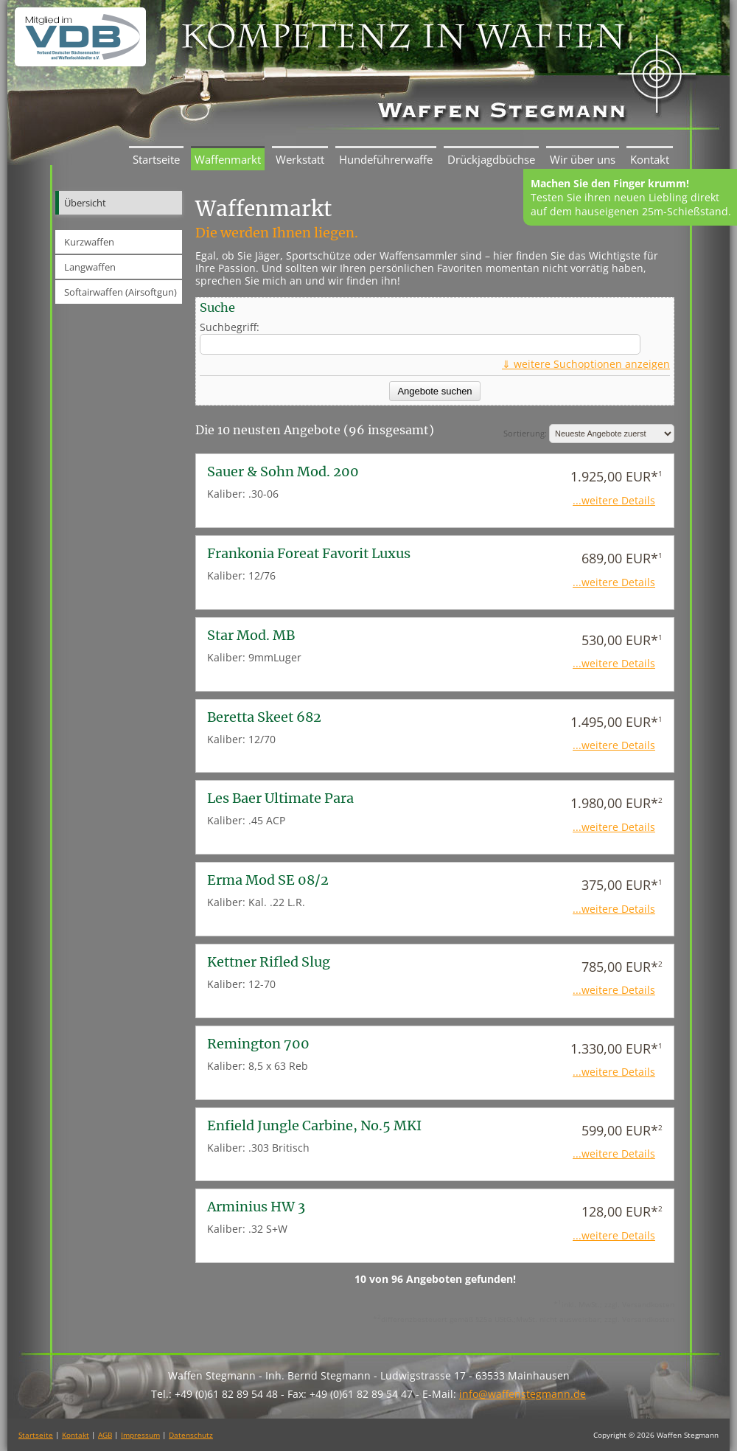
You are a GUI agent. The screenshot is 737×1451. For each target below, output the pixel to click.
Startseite (156, 159)
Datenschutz (191, 1435)
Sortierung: (588, 433)
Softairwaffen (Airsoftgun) (120, 292)
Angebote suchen (434, 391)
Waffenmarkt (228, 159)
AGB (105, 1435)
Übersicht (85, 202)
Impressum (140, 1435)
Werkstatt (300, 159)
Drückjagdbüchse (491, 159)
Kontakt (649, 159)
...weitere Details (614, 500)
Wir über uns (582, 159)
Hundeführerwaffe (386, 159)
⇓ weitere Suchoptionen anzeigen (586, 364)
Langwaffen (90, 267)
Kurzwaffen (89, 241)
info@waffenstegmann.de (522, 1394)
